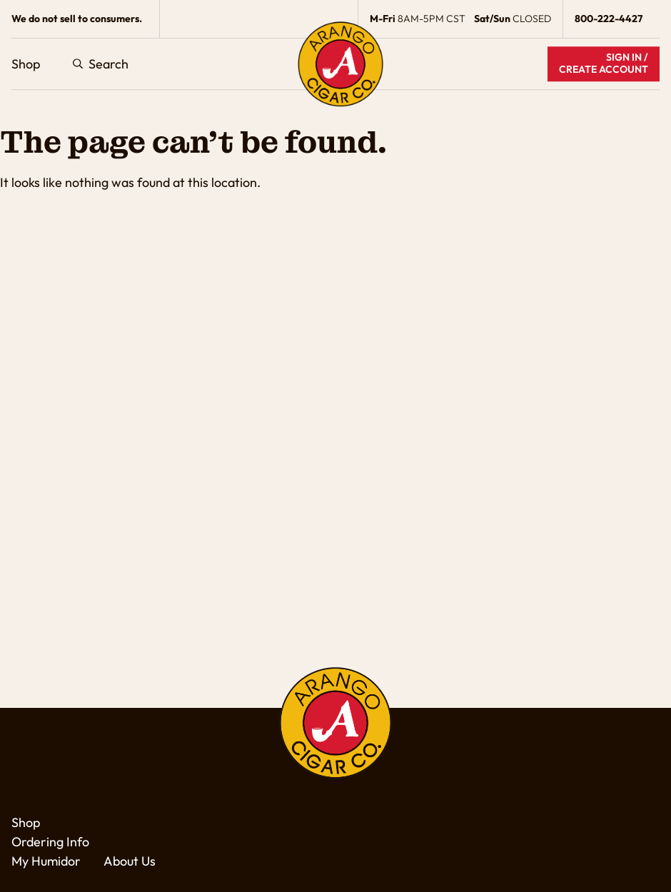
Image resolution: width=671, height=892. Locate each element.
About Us (130, 861)
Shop (25, 64)
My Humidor (46, 861)
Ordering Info (50, 841)
